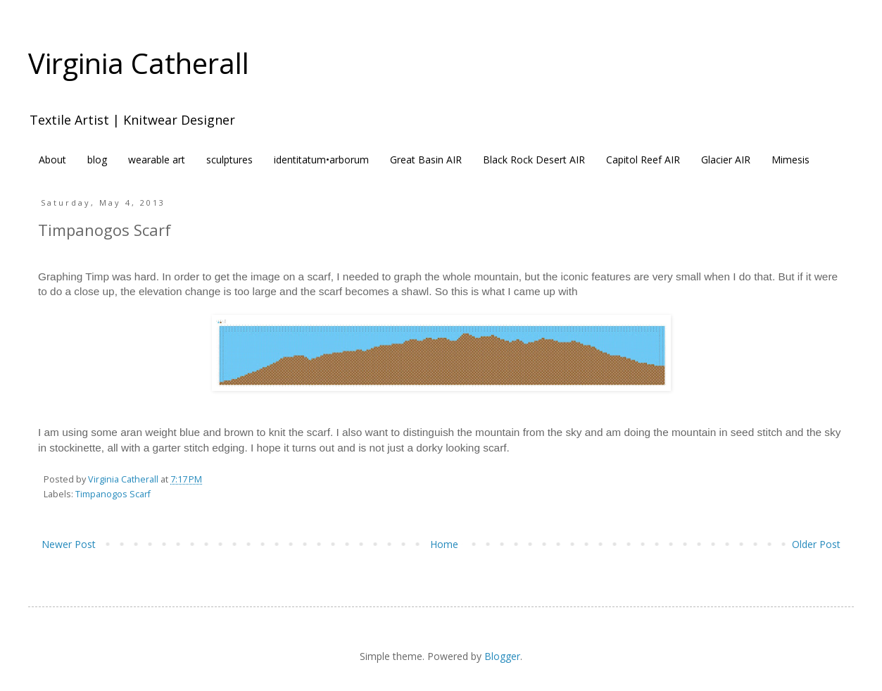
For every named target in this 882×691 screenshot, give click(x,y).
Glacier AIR (725, 159)
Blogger (502, 656)
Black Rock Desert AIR (534, 159)
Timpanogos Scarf (113, 494)
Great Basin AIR (426, 159)
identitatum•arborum (321, 159)
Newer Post (69, 544)
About (52, 159)
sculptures (229, 159)
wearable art (156, 159)
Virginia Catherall (138, 63)
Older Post (816, 544)
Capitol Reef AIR (643, 159)
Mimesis (790, 159)
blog (97, 159)
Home (444, 544)
